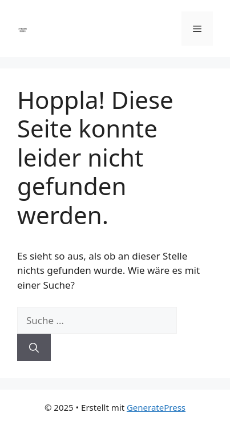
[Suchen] (34, 347)
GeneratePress (156, 407)
